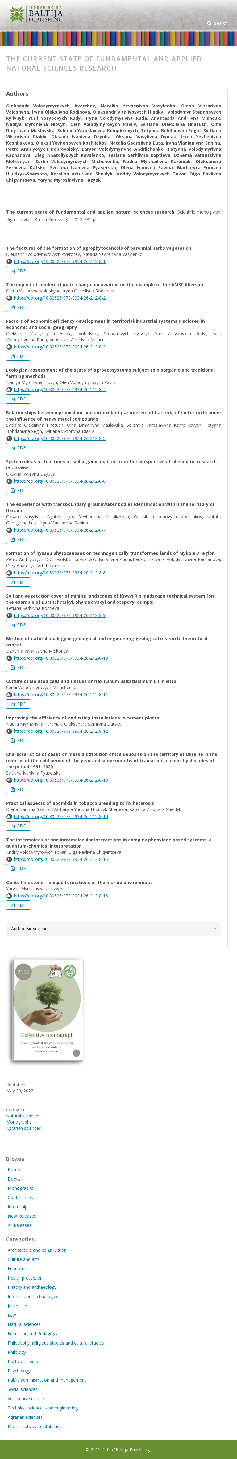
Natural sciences (22, 1116)
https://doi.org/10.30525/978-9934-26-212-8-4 (60, 389)
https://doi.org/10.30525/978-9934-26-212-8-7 (60, 530)
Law (12, 1315)
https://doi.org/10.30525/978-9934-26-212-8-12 (61, 731)
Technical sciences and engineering (43, 1408)
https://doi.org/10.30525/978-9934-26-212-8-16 (61, 896)
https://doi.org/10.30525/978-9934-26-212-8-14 (61, 816)
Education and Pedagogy (32, 1333)
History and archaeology (32, 1287)
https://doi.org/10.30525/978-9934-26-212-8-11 (61, 694)
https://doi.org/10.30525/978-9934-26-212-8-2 (60, 298)
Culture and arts (24, 1259)
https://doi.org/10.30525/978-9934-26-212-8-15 (61, 859)
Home (14, 1169)
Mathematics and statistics (34, 1426)
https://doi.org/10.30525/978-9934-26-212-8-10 (61, 658)
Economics (19, 1268)
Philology (17, 1352)
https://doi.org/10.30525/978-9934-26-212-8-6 (60, 481)
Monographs (19, 1122)
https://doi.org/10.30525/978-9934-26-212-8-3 (60, 347)
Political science (23, 1361)
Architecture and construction (37, 1250)
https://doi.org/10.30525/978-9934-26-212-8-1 (60, 261)
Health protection (25, 1278)
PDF (21, 271)
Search (220, 23)
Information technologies (33, 1296)
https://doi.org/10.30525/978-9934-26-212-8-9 (60, 615)
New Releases (22, 1216)
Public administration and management (47, 1380)
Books (14, 1179)
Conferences (20, 1197)
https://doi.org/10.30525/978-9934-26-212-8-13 (61, 780)
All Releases (19, 1225)
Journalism (18, 1306)
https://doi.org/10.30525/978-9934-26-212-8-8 (60, 573)
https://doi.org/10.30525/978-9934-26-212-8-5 (60, 438)
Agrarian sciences (23, 1128)
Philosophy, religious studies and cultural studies (56, 1343)
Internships (19, 1207)
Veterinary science (26, 1398)
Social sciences (23, 1389)
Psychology (19, 1371)
